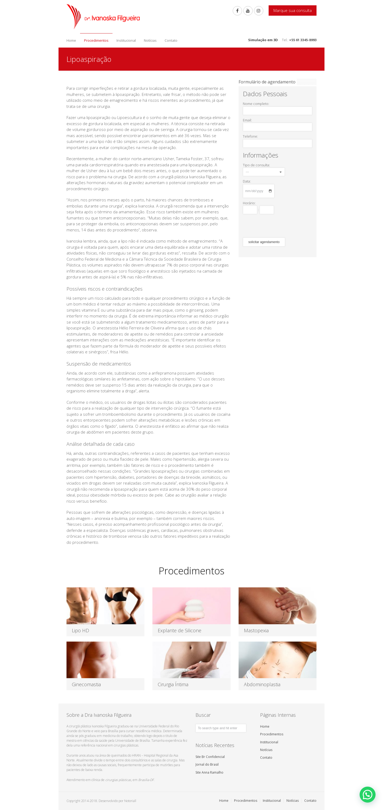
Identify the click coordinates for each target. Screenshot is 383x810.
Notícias (150, 40)
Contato (171, 40)
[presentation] (283, 225)
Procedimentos (96, 40)
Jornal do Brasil (207, 764)
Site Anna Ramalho (209, 772)
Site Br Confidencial (210, 756)
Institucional (126, 40)
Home (71, 40)
